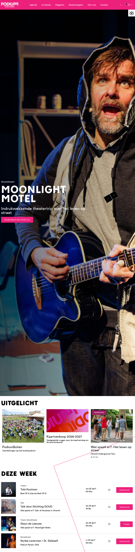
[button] (131, 13)
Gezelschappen (76, 5)
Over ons (92, 5)
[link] (125, 5)
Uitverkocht (124, 501)
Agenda (33, 5)
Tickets (126, 535)
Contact (104, 5)
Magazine (59, 5)
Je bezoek (46, 5)
